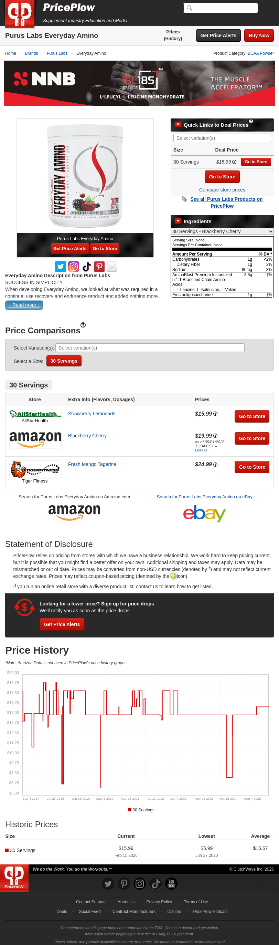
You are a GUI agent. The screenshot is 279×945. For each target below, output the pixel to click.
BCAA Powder (261, 53)
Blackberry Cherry (87, 426)
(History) (173, 38)
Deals (62, 902)
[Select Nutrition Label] (222, 221)
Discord (175, 902)
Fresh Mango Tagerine (92, 454)
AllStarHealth (35, 411)
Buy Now (259, 35)
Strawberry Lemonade (92, 404)
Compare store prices (222, 180)
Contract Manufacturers (133, 902)
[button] (139, 296)
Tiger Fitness (35, 471)
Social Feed (89, 902)
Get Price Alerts (219, 35)
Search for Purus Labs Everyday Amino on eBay (205, 487)
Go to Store (256, 152)
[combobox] (222, 128)
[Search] (220, 8)
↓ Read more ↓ (24, 295)
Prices (173, 31)
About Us (126, 892)
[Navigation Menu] (266, 8)
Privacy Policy (159, 892)
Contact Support (91, 892)
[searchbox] (223, 128)
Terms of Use (196, 892)
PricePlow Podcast (210, 902)
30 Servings (64, 351)
